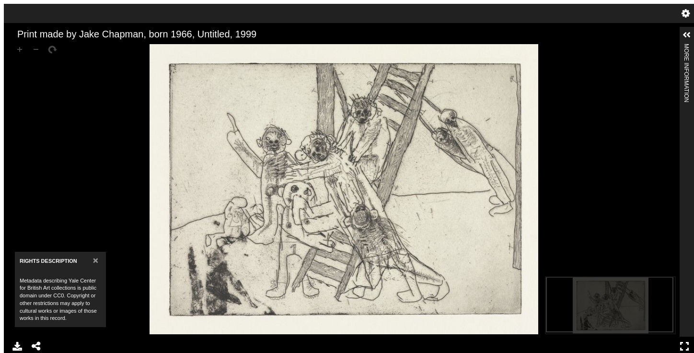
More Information (686, 48)
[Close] (95, 260)
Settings (686, 13)
